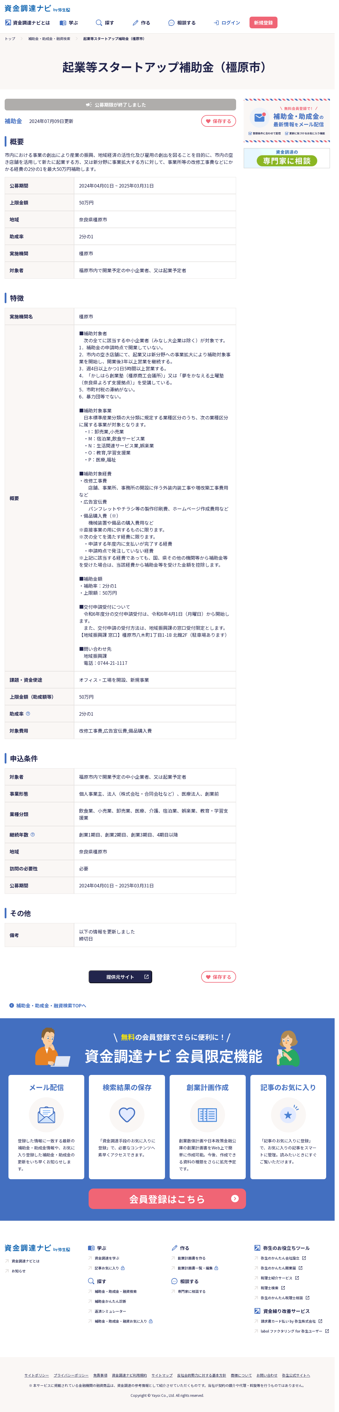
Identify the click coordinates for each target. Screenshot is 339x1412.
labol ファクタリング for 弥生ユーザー (291, 1330)
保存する (222, 120)
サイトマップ (162, 1375)
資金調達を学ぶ (107, 1257)
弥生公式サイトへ (296, 1375)
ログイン (231, 22)
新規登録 (263, 22)
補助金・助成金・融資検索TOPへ (51, 1005)
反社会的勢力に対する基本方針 (201, 1375)
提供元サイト (120, 976)
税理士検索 (269, 1287)
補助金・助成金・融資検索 (49, 38)
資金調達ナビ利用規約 (129, 1375)
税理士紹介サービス (276, 1277)
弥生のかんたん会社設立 (280, 1257)
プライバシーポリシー (71, 1375)
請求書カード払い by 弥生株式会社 (288, 1321)
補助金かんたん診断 (110, 1301)
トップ (10, 38)
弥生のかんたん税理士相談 (282, 1297)
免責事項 (100, 1375)
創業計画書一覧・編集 (195, 1267)
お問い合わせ (267, 1375)
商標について (241, 1375)
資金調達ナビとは (27, 22)
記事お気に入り (107, 1267)
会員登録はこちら (184, 1198)
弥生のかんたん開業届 (278, 1267)
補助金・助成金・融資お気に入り (121, 1321)
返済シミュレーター (110, 1311)
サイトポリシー (36, 1375)
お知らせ (19, 1270)
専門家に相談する (192, 1291)
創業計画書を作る (192, 1257)
